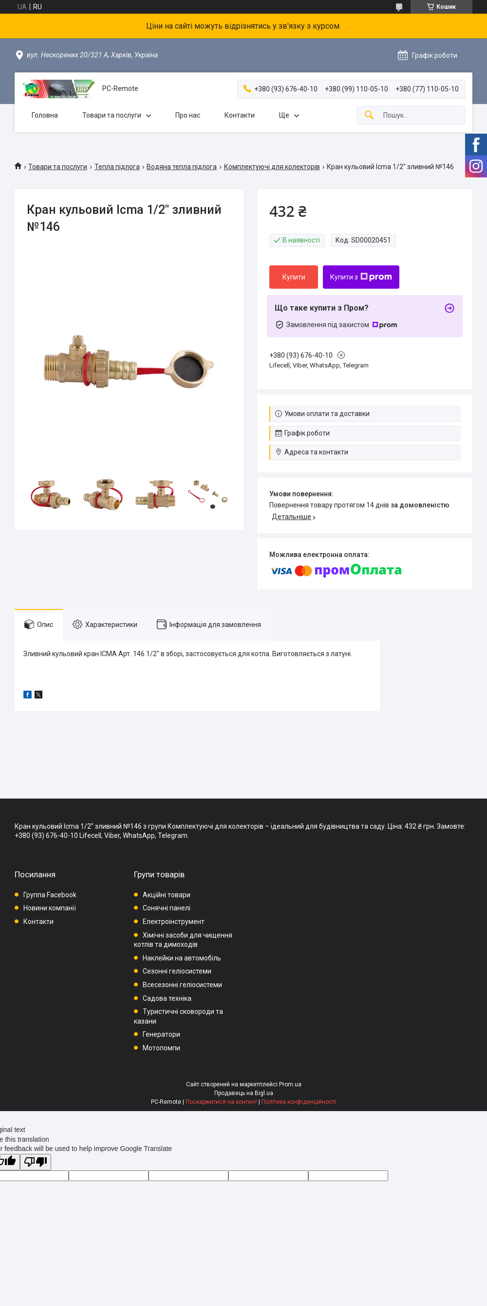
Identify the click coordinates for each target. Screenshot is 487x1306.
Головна (45, 115)
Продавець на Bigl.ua (243, 1093)
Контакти (240, 115)
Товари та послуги (111, 115)
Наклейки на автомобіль (182, 958)
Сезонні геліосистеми (177, 971)
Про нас (187, 115)
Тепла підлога (117, 167)
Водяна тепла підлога (182, 167)
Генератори (161, 1034)
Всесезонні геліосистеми (182, 985)
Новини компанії (49, 908)
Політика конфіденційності (299, 1101)
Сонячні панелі (166, 908)
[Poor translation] (35, 1162)
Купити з (361, 277)
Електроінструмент (174, 921)
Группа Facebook (49, 895)
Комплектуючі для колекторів (272, 167)
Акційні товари (166, 895)
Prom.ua (290, 1084)
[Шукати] (369, 115)
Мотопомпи (161, 1048)
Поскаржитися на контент (221, 1101)
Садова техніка (167, 998)
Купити (293, 277)
